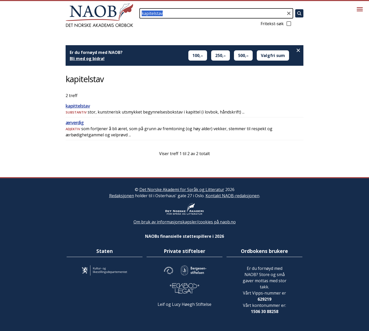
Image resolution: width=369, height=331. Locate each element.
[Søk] (299, 13)
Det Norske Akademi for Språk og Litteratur (181, 189)
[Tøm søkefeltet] (289, 13)
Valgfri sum (273, 55)
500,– (243, 55)
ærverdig (75, 122)
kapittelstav (78, 106)
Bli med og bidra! (87, 58)
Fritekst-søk (276, 24)
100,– (197, 55)
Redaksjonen (121, 195)
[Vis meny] (360, 9)
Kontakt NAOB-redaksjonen (232, 195)
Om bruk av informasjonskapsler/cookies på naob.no (185, 222)
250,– (220, 55)
